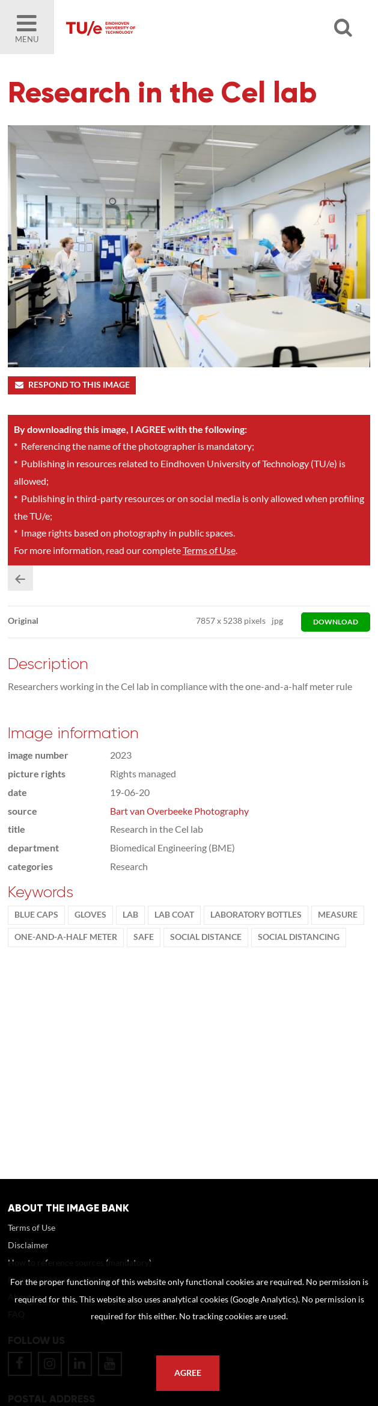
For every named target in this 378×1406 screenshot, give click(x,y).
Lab (130, 914)
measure (338, 914)
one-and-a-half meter (65, 937)
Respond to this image (72, 385)
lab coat (174, 914)
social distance (206, 937)
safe (143, 937)
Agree (187, 1373)
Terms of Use (209, 550)
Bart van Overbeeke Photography (179, 811)
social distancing (299, 937)
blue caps (36, 914)
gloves (90, 914)
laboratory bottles (256, 914)
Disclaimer (28, 1245)
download (335, 621)
